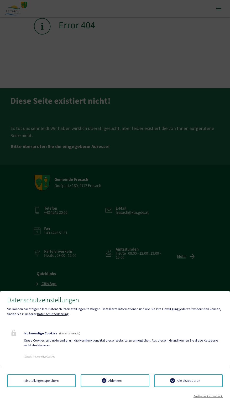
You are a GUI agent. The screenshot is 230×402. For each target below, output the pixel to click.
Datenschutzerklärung (53, 314)
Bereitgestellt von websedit (208, 396)
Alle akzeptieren (188, 380)
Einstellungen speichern (42, 380)
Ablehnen (115, 380)
